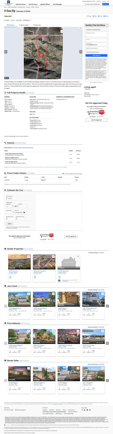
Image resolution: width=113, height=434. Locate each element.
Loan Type (17, 210)
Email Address (89, 43)
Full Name (88, 39)
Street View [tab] (37, 25)
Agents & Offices (45, 4)
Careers (104, 1)
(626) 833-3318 (65, 281)
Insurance (9, 216)
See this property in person (93, 52)
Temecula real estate (58, 404)
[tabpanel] (43, 53)
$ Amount (20, 204)
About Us (99, 1)
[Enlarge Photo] (80, 29)
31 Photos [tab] (10, 25)
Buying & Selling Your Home (88, 1)
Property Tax (20, 216)
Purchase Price (9, 196)
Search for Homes (21, 4)
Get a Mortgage (58, 4)
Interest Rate (8, 210)
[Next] (107, 306)
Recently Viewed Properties (92, 4)
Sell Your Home (33, 4)
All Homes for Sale (8, 410)
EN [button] (108, 1)
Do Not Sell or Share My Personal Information (54, 411)
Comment (90, 33)
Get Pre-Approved (96, 120)
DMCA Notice (59, 413)
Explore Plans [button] (76, 425)
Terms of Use (98, 77)
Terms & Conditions (72, 411)
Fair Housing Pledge (68, 413)
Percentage (8, 204)
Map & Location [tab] (24, 25)
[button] (105, 4)
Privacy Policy (71, 410)
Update (10, 223)
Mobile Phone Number (92, 48)
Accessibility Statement (48, 413)
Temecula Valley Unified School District (23, 147)
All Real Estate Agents (20, 410)
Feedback (45, 410)
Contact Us (51, 410)
